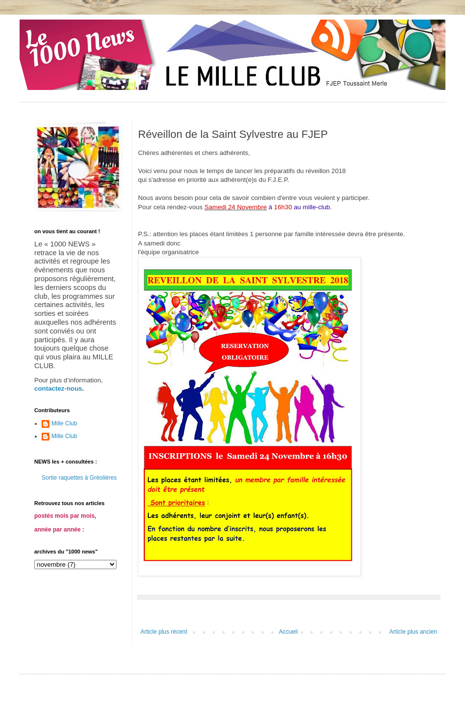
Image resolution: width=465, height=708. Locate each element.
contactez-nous (58, 388)
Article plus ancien (413, 631)
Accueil (288, 631)
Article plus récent (163, 631)
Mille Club (64, 423)
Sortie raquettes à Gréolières (79, 477)
